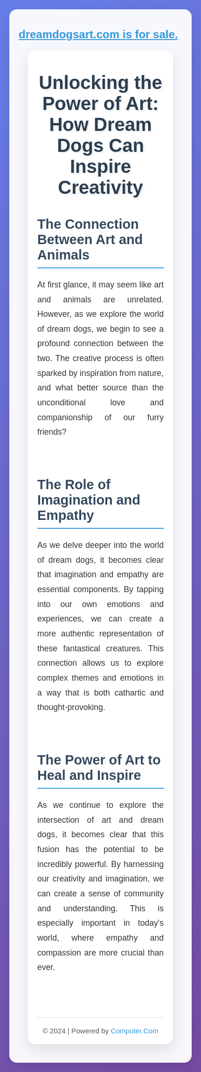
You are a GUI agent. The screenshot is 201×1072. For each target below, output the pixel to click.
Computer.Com (134, 1031)
